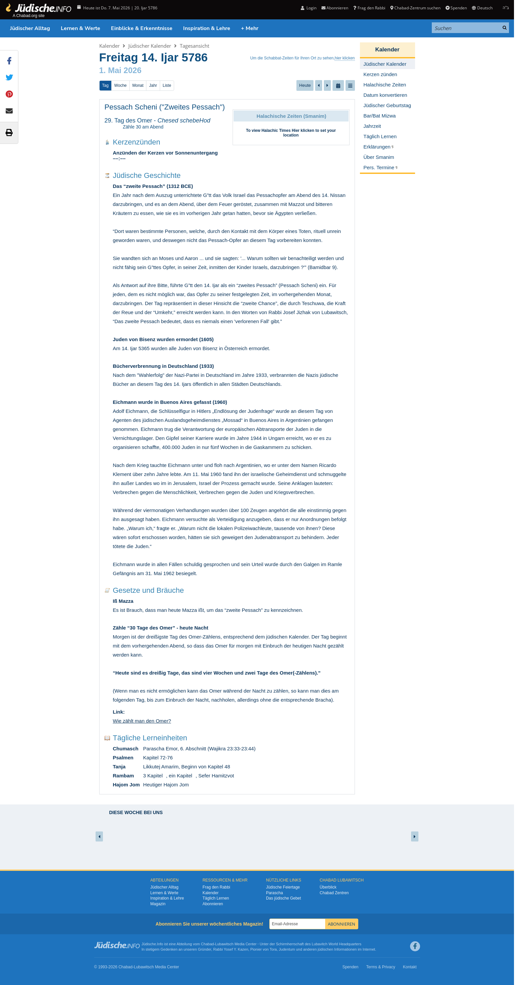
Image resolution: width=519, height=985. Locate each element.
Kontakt (410, 967)
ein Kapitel (180, 775)
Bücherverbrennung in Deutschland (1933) (163, 366)
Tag (105, 85)
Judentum (287, 949)
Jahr (153, 85)
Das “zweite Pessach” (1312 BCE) (153, 186)
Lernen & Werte (80, 28)
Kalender (109, 45)
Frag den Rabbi (369, 8)
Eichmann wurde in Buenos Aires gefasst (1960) (170, 402)
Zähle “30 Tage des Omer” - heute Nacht (161, 628)
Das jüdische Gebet (283, 898)
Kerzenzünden (136, 142)
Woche (120, 85)
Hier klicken (303, 130)
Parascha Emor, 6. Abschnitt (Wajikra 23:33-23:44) (199, 748)
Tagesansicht (194, 45)
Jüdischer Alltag (30, 28)
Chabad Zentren (334, 893)
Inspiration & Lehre (206, 28)
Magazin (157, 904)
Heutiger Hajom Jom (166, 784)
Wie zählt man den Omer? (142, 721)
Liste (167, 85)
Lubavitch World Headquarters (336, 944)
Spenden (456, 8)
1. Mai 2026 (120, 70)
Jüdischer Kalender (149, 45)
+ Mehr (249, 28)
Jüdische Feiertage (283, 887)
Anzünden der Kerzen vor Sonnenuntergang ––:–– (165, 155)
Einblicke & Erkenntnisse (141, 28)
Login (308, 8)
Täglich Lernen (216, 898)
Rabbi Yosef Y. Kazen (230, 949)
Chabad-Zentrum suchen (415, 8)
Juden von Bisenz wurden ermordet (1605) (163, 339)
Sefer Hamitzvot (216, 775)
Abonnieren (334, 8)
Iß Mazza (123, 601)
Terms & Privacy (380, 967)
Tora (273, 949)
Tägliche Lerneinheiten (150, 738)
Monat (137, 85)
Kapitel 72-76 (157, 757)
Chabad (207, 944)
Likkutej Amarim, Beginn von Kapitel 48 (186, 766)
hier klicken (345, 58)
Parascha (274, 893)
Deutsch (482, 8)
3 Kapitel (152, 775)
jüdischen (325, 949)
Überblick (328, 887)
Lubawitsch (224, 944)
